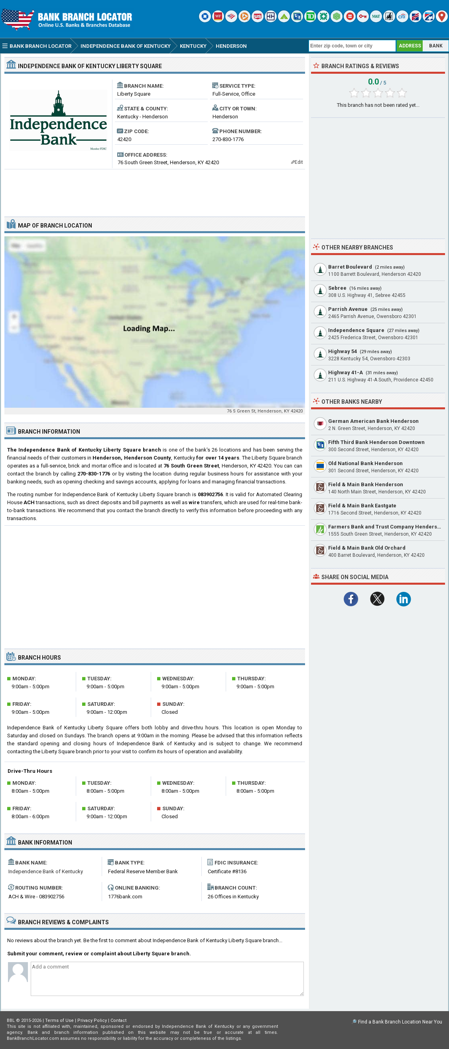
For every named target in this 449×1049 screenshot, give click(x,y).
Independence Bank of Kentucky (45, 871)
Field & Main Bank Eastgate (362, 506)
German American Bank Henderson (373, 421)
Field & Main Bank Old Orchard (367, 548)
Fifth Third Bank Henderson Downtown (376, 442)
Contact (118, 1020)
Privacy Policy (92, 1020)
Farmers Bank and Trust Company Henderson (385, 527)
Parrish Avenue (348, 309)
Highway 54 (342, 351)
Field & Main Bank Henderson (365, 484)
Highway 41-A (345, 372)
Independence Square (356, 330)
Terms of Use (59, 1020)
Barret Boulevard (350, 267)
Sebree (337, 288)
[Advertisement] (154, 190)
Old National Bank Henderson (365, 463)
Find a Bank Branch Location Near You (400, 1022)
